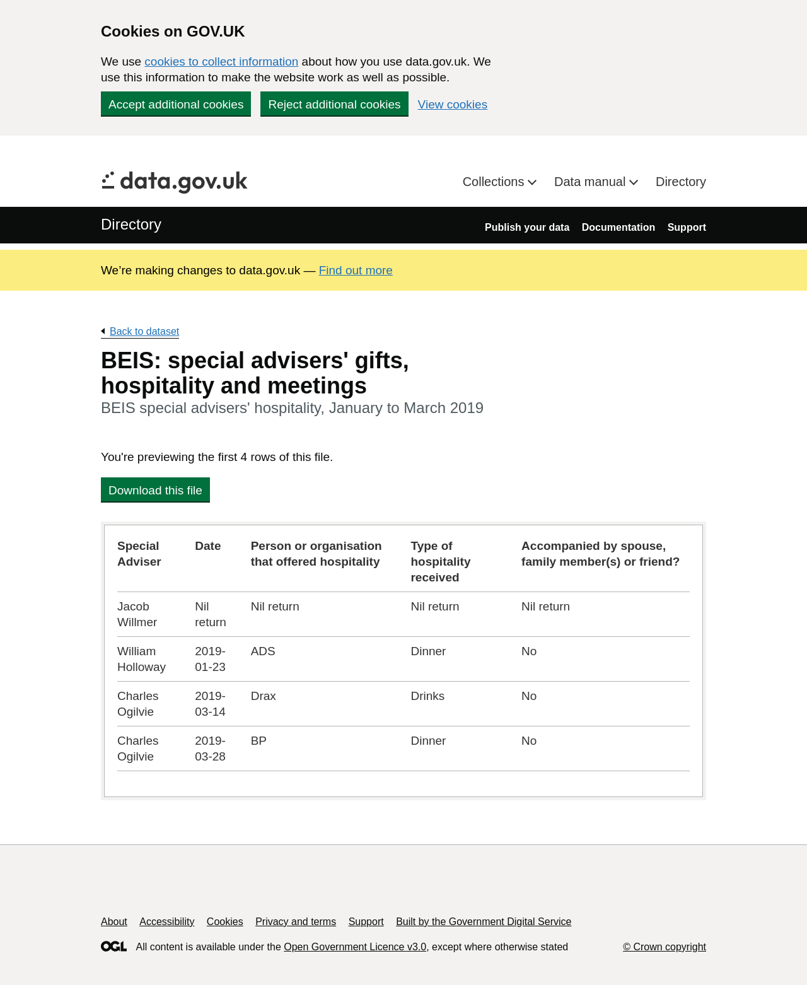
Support (687, 227)
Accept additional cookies (175, 104)
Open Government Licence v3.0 (355, 946)
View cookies (453, 104)
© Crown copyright (664, 946)
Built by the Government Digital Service (483, 921)
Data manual (591, 182)
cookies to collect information (221, 61)
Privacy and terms (295, 921)
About (114, 921)
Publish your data (527, 227)
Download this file (155, 490)
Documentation (618, 227)
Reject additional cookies (334, 104)
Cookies (225, 921)
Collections (495, 182)
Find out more (356, 270)
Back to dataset (144, 331)
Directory (681, 182)
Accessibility (166, 921)
